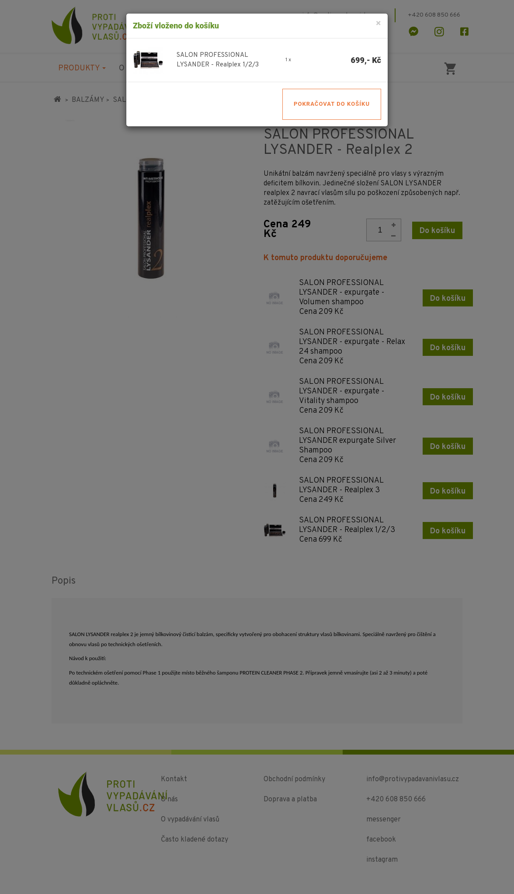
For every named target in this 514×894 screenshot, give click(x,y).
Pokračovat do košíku (332, 104)
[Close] (378, 23)
